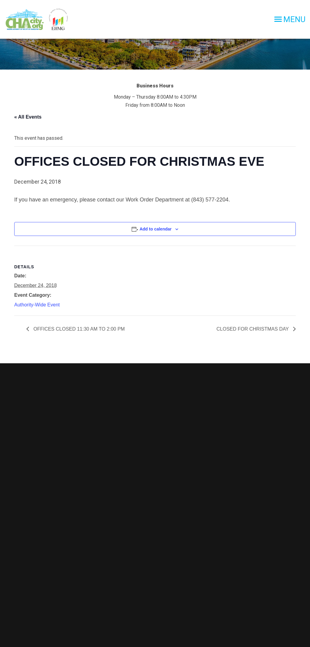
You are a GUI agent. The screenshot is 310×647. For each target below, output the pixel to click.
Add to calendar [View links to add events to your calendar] (156, 229)
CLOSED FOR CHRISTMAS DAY (253, 329)
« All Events (27, 116)
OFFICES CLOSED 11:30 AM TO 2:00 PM (78, 329)
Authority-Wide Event (37, 304)
